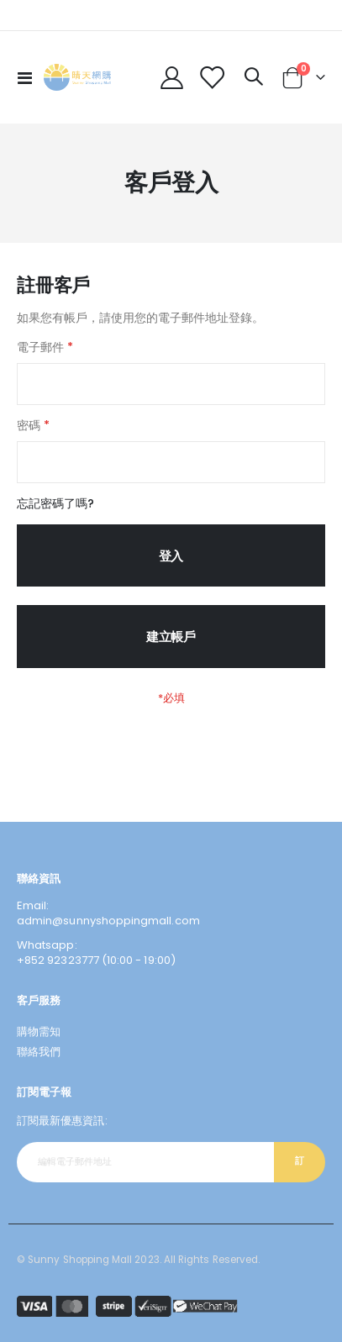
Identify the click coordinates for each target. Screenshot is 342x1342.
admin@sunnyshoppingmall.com (108, 921)
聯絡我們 (39, 1052)
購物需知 (39, 1031)
